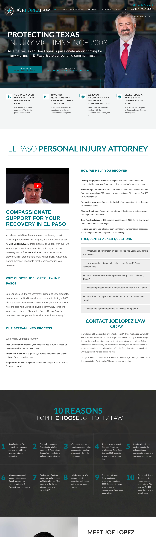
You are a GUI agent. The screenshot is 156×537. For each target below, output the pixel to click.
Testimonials (93, 10)
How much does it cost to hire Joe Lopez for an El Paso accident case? (111, 264)
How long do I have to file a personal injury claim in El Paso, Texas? (113, 277)
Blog (126, 10)
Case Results (106, 10)
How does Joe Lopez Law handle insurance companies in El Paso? (113, 298)
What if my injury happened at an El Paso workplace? (110, 308)
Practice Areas (76, 10)
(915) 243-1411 (144, 9)
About (63, 10)
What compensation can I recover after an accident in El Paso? (115, 287)
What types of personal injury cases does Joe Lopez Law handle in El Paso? (115, 252)
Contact (134, 10)
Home (55, 10)
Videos (117, 10)
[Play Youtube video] (37, 185)
